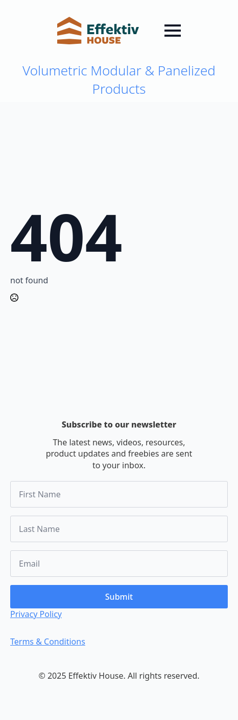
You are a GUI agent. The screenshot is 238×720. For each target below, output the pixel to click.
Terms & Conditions (47, 641)
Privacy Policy (36, 614)
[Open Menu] (172, 30)
